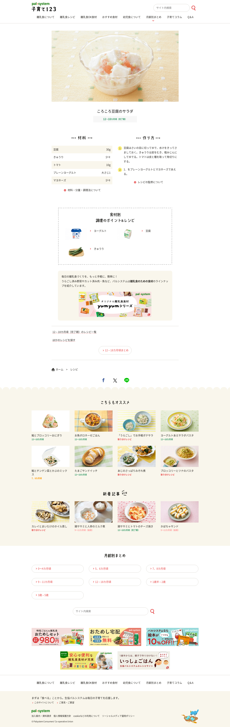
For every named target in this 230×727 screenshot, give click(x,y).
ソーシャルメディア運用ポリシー (118, 716)
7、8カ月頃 (157, 568)
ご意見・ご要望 (65, 702)
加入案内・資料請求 (41, 716)
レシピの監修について (150, 182)
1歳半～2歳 (157, 581)
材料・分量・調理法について (84, 190)
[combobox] (176, 8)
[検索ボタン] (193, 8)
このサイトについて (43, 702)
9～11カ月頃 (43, 581)
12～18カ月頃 (101, 581)
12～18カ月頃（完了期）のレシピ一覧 (74, 332)
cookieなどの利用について (86, 716)
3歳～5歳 (41, 595)
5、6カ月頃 (100, 568)
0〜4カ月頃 (43, 568)
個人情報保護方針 (62, 716)
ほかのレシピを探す (63, 340)
